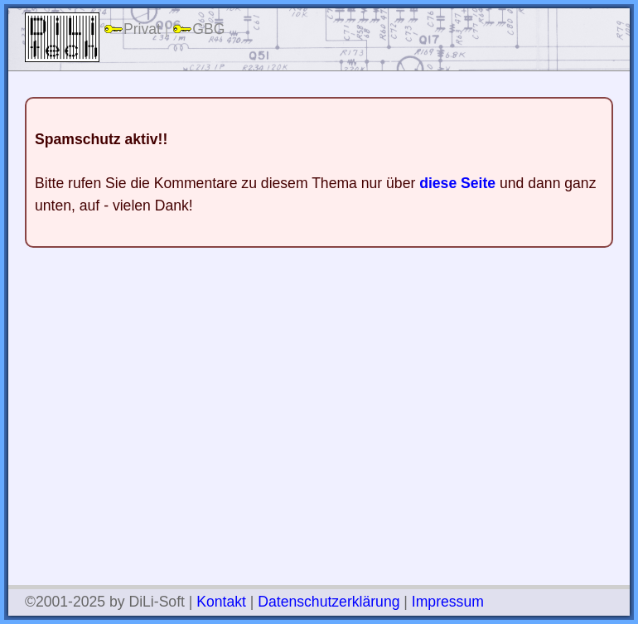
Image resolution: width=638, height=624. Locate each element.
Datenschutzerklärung (328, 601)
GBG (198, 29)
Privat (132, 29)
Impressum (448, 601)
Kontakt (221, 601)
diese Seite (457, 183)
